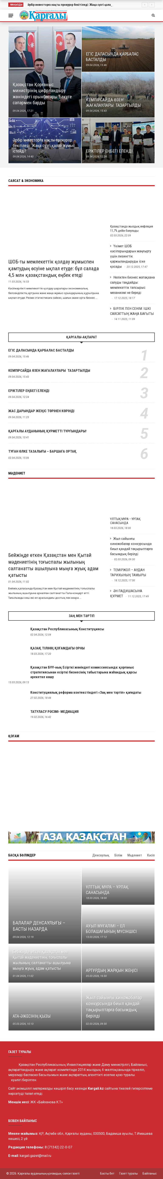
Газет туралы (128, 1173)
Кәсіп (151, 855)
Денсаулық (133, 855)
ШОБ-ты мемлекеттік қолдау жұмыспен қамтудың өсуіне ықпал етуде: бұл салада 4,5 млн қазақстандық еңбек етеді (53, 268)
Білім (116, 855)
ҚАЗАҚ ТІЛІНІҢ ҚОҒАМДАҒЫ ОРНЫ (57, 648)
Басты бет (107, 1173)
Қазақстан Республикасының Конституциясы (67, 629)
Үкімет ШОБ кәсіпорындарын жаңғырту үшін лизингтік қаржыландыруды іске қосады (130, 256)
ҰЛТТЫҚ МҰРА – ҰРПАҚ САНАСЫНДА (125, 521)
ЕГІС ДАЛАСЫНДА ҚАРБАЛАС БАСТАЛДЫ (41, 350)
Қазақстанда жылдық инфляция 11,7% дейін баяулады (131, 228)
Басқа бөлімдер (22, 855)
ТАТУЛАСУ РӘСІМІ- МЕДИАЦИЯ (54, 711)
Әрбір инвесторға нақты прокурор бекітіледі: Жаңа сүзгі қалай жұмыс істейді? (81, 4)
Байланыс (150, 1173)
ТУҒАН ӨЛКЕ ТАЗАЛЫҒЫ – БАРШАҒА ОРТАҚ (42, 451)
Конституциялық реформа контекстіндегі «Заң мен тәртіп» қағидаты (85, 692)
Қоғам (13, 736)
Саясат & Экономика (26, 181)
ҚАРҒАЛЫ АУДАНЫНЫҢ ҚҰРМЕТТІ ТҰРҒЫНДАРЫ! (47, 431)
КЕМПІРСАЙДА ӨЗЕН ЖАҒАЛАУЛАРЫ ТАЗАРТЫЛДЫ (49, 370)
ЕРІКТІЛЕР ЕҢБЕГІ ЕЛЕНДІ (28, 391)
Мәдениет (16, 473)
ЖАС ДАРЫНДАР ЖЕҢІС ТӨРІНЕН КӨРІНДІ (41, 411)
